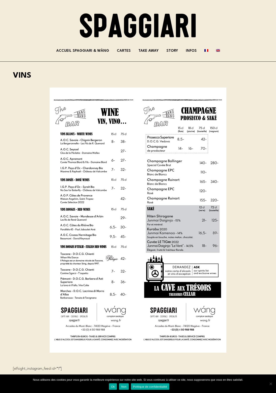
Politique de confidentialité (150, 386)
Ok (113, 386)
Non (124, 386)
